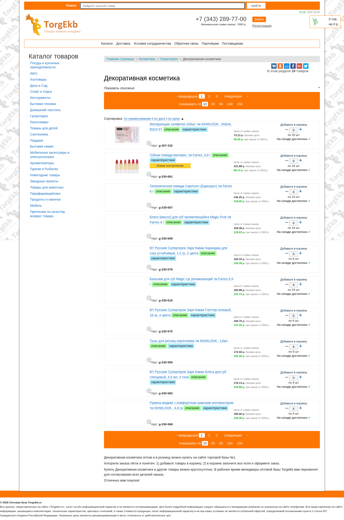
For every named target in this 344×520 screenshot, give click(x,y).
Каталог (107, 43)
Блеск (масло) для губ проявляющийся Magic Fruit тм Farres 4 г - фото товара (149, 237)
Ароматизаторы (42, 163)
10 (205, 104)
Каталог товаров (53, 56)
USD (309, 12)
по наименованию (137, 118)
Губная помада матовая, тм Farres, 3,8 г (180, 155)
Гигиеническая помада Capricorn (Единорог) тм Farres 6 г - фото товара (149, 206)
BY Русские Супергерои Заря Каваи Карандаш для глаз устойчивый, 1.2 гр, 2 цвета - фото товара (149, 267)
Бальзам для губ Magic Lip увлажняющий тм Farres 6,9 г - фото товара (149, 298)
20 (213, 104)
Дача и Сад (38, 85)
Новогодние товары (45, 175)
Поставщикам (232, 43)
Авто (33, 73)
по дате (159, 118)
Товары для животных (46, 187)
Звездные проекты (44, 181)
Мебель (36, 205)
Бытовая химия (41, 146)
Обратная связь (186, 43)
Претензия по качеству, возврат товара (48, 214)
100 (230, 104)
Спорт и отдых (41, 91)
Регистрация (261, 26)
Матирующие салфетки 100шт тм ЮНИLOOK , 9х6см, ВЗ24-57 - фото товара (149, 144)
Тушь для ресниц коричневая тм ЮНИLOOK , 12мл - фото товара (149, 360)
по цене (174, 118)
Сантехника (39, 134)
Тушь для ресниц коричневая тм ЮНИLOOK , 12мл (189, 341)
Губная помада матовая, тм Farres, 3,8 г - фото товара (149, 175)
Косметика (147, 59)
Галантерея (169, 59)
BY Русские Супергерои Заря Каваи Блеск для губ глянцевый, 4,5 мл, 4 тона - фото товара (149, 391)
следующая (232, 96)
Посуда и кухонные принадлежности (44, 65)
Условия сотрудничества (152, 43)
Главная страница (120, 59)
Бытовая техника (43, 104)
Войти (259, 19)
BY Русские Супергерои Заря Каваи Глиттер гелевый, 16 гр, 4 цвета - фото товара (149, 329)
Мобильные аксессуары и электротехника (49, 155)
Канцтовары (39, 122)
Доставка (123, 43)
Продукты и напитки (45, 199)
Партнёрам (210, 43)
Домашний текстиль (45, 110)
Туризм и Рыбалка (44, 169)
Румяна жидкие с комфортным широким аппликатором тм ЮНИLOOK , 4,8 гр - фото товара (149, 422)
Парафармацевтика (45, 193)
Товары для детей (44, 128)
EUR (317, 12)
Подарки (36, 140)
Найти (256, 6)
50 (221, 104)
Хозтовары (38, 79)
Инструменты (40, 97)
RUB (302, 12)
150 (239, 104)
